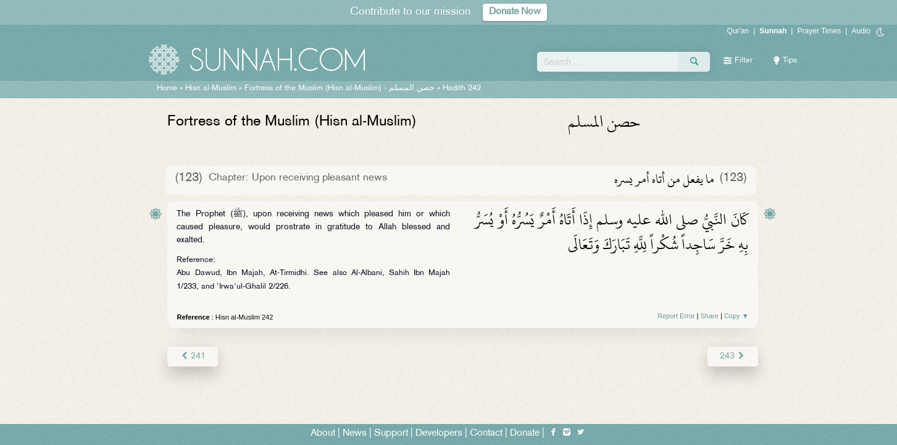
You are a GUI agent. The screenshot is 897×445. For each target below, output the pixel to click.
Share (710, 316)
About (323, 433)
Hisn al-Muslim (210, 88)
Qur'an (738, 31)
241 (192, 356)
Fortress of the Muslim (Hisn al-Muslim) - (339, 88)
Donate (525, 433)
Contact (486, 433)
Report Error (676, 316)
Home (167, 88)
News (355, 433)
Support (391, 433)
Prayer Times (819, 31)
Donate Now (515, 12)
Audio (860, 31)
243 (732, 356)
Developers (438, 433)
